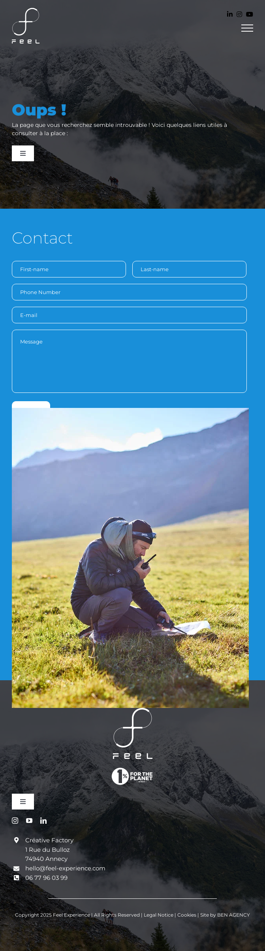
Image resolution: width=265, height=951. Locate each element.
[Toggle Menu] (247, 28)
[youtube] (29, 820)
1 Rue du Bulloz (47, 849)
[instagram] (15, 820)
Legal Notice (159, 915)
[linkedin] (43, 820)
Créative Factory (49, 840)
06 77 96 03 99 (46, 877)
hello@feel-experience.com (65, 868)
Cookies (187, 915)
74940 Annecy (46, 858)
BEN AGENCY (233, 915)
